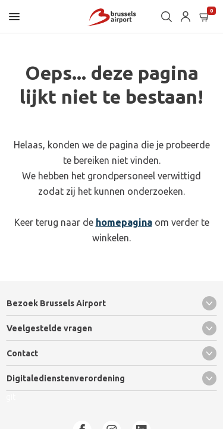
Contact (111, 353)
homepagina (124, 222)
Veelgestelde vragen (111, 328)
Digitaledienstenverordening (111, 378)
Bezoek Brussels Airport (111, 303)
